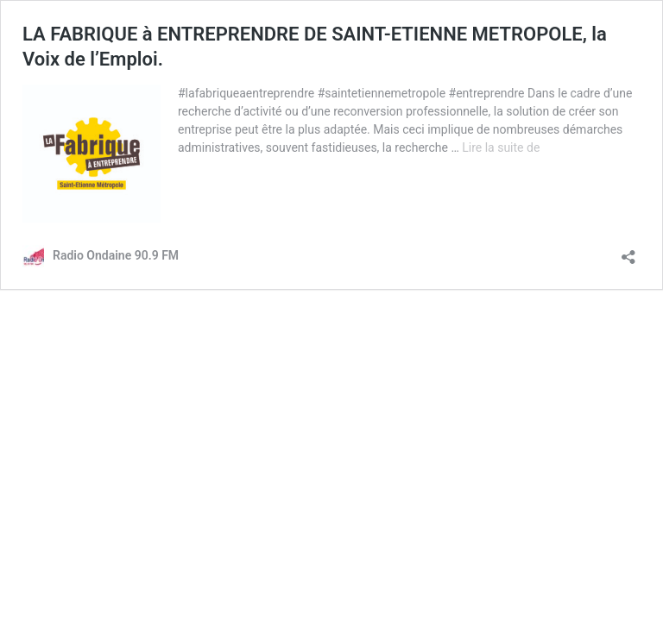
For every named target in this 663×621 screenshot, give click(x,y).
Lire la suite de (501, 147)
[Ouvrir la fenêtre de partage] (628, 251)
